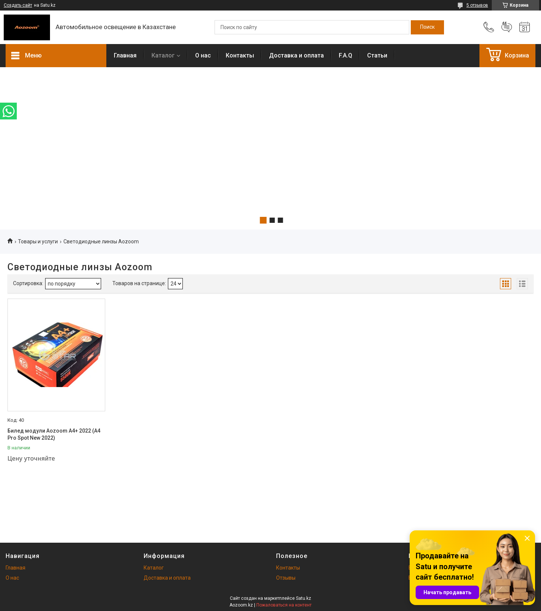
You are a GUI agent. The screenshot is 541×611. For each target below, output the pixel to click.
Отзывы (285, 578)
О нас (203, 55)
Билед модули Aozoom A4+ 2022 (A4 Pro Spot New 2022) (53, 434)
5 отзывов (477, 5)
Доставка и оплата (296, 55)
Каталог (163, 55)
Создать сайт (18, 5)
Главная (125, 55)
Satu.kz (303, 598)
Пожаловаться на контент (284, 605)
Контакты (240, 55)
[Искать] (427, 27)
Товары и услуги (38, 241)
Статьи (377, 55)
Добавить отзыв (506, 27)
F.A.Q (345, 55)
